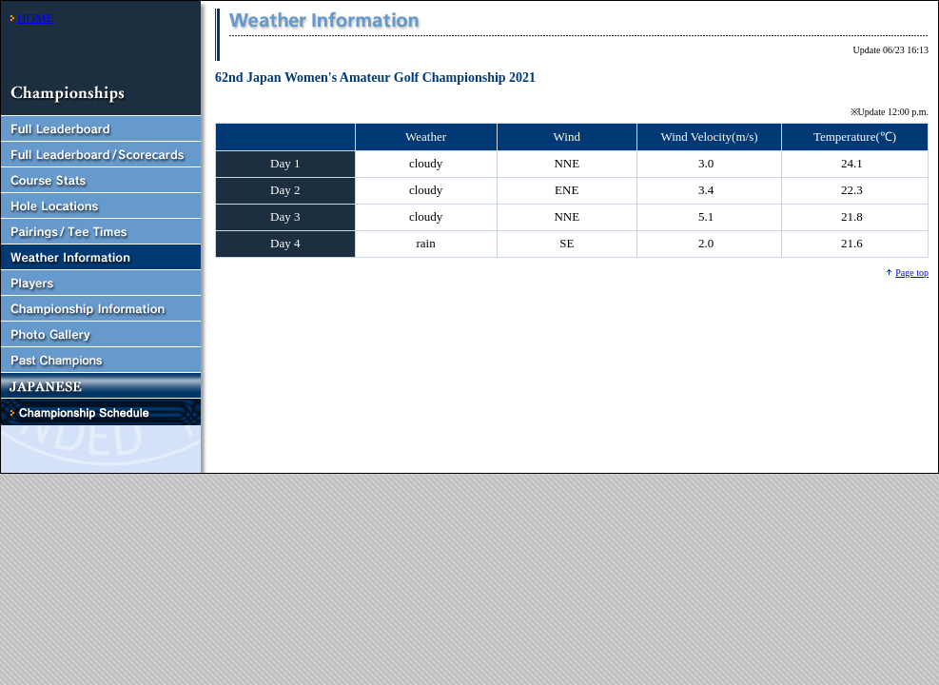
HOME (35, 17)
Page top (912, 272)
